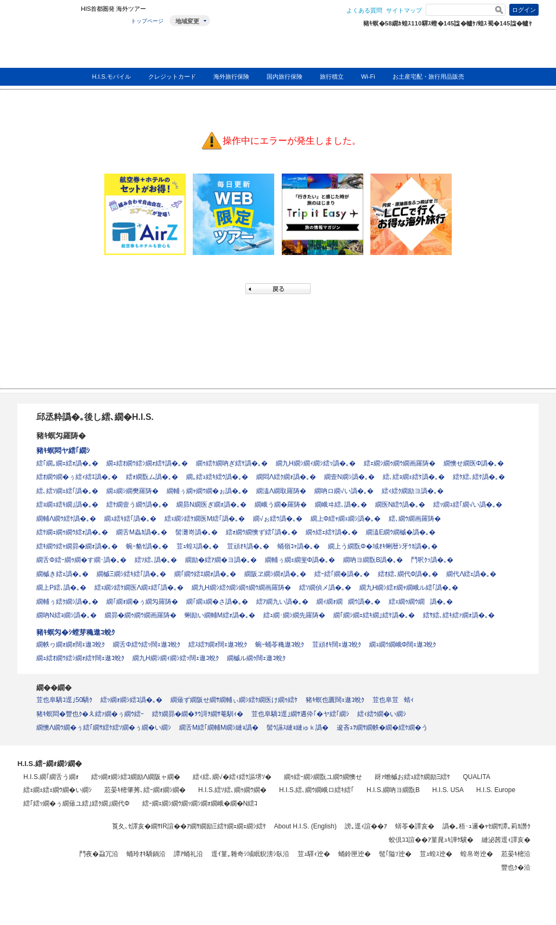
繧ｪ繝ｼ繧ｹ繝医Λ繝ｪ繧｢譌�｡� (139, 587)
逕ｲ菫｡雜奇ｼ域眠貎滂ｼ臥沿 (250, 854)
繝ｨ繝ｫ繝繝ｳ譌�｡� (349, 601)
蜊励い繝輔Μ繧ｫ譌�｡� (220, 615)
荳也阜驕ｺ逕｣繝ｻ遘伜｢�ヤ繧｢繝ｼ (300, 714)
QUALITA (476, 777)
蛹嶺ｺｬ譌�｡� (298, 546)
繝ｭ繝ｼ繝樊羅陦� (132, 491)
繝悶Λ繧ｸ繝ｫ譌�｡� (286, 477)
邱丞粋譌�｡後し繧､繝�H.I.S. (95, 417)
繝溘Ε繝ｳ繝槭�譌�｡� (400, 532)
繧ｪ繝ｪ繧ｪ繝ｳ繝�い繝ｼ (57, 790)
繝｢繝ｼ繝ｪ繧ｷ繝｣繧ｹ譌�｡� (374, 615)
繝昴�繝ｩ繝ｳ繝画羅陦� (140, 615)
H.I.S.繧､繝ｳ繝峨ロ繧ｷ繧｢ (316, 790)
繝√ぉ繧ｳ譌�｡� (277, 518)
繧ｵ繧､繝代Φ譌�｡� (408, 574)
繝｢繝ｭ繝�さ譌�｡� (217, 601)
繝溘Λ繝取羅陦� (281, 491)
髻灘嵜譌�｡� (196, 532)
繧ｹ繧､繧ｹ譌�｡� (479, 477)
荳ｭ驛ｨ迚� (314, 854)
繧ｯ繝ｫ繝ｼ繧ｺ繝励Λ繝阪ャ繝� (135, 777)
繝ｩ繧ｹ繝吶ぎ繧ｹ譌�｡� (232, 463)
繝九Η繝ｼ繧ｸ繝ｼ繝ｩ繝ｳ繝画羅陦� (241, 587)
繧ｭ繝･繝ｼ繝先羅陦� (294, 615)
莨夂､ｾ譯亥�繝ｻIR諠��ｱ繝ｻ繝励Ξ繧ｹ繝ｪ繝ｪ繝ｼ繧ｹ (189, 826)
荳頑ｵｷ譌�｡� (248, 546)
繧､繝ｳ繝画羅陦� (415, 518)
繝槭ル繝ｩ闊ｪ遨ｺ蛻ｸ (256, 658)
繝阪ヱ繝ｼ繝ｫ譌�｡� (275, 574)
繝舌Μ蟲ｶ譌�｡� (141, 532)
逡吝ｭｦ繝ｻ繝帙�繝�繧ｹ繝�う (382, 727)
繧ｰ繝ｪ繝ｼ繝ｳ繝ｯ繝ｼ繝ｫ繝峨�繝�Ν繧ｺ (200, 803)
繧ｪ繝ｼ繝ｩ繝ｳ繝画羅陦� (399, 463)
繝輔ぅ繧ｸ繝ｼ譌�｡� (67, 601)
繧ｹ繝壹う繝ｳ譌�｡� (137, 504)
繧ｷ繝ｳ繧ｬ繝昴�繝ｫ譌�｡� (77, 546)
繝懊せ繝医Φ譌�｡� (474, 463)
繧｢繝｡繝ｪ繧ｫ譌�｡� (67, 463)
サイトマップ (404, 10)
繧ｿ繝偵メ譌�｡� (325, 587)
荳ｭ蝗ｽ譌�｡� (197, 546)
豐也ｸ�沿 (515, 867)
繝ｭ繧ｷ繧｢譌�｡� (130, 518)
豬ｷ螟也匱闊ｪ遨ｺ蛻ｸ (335, 700)
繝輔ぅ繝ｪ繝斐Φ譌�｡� (300, 560)
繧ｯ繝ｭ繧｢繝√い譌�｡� (467, 504)
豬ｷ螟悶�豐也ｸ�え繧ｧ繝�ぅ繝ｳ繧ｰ (90, 714)
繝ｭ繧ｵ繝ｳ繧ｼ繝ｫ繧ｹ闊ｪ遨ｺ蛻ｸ (80, 658)
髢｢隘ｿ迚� (395, 854)
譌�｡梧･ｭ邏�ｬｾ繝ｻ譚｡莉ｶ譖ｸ (486, 826)
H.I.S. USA (448, 790)
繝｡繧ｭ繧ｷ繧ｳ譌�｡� (217, 477)
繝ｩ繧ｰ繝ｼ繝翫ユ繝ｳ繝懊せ (323, 777)
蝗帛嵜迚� (476, 854)
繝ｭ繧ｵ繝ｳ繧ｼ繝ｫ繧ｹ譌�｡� (147, 463)
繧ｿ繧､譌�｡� (156, 560)
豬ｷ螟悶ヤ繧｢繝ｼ (63, 450)
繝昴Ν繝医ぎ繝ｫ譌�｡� (211, 504)
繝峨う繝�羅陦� (281, 504)
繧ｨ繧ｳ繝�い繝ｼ (381, 714)
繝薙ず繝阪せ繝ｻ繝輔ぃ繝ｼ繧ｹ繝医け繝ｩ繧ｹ (234, 700)
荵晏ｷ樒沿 (515, 854)
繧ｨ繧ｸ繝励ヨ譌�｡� (413, 491)
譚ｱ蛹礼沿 (188, 854)
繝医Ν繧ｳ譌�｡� (400, 504)
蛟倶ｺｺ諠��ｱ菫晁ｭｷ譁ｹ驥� (431, 840)
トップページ (147, 21)
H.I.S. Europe (495, 790)
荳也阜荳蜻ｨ (393, 700)
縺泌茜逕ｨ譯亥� (506, 840)
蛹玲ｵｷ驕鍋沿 (146, 854)
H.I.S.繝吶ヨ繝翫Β (393, 790)
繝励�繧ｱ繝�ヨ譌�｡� (221, 560)
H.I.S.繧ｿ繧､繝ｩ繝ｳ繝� (232, 790)
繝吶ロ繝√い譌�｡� (344, 491)
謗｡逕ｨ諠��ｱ (366, 826)
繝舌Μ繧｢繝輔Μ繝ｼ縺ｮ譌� (218, 727)
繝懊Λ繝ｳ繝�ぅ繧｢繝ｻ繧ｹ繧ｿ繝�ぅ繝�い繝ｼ (103, 727)
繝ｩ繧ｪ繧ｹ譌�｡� (332, 532)
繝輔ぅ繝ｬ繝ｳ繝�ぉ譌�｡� (207, 491)
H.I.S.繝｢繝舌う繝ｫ (51, 777)
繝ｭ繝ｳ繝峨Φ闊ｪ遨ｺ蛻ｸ (403, 644)
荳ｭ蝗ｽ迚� (436, 854)
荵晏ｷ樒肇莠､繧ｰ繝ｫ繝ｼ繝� (145, 790)
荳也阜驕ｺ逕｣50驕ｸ (64, 700)
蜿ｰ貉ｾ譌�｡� (147, 546)
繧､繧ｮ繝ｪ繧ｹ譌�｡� (414, 477)
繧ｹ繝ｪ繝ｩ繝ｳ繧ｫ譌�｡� (72, 532)
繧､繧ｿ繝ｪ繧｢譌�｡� (67, 491)
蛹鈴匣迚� (354, 854)
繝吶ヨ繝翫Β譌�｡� (373, 560)
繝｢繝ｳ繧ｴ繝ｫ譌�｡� (205, 574)
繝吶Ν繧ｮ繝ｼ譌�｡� (66, 615)
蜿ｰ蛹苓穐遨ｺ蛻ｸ (279, 644)
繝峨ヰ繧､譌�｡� (341, 504)
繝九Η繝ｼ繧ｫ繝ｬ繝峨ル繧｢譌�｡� (409, 587)
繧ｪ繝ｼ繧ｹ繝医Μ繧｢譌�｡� (205, 518)
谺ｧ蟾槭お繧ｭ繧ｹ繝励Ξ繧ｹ (413, 777)
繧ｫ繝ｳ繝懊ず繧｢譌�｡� (262, 532)
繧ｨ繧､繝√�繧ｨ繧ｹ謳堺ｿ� (232, 777)
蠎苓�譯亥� (414, 826)
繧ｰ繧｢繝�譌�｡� (342, 574)
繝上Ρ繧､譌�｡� (61, 587)
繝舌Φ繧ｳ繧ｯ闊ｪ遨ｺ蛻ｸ (146, 644)
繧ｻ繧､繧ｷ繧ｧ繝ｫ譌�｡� (459, 615)
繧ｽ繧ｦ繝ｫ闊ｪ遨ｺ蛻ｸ (217, 644)
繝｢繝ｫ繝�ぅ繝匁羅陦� (142, 601)
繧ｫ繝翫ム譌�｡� (152, 477)
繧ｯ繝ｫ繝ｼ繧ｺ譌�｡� (131, 700)
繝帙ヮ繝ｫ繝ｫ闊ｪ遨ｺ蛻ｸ (70, 644)
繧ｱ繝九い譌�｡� (282, 601)
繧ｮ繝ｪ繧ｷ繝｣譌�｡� (67, 504)
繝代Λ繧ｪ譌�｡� (471, 574)
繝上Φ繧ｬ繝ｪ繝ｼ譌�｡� (346, 518)
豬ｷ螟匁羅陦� (61, 435)
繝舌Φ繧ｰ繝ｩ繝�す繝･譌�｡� (81, 560)
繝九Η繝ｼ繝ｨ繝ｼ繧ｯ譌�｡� (316, 463)
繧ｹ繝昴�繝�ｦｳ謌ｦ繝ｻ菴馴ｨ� (197, 714)
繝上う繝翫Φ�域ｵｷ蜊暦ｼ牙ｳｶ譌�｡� (383, 546)
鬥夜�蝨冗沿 (98, 854)
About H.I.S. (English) (305, 826)
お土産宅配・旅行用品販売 (428, 76)
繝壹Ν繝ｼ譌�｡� (349, 477)
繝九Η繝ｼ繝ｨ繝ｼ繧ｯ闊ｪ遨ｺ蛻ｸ (175, 658)
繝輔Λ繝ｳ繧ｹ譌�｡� (66, 518)
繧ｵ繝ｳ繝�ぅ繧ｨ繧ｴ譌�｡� (77, 477)
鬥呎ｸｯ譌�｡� (432, 560)
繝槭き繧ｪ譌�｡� (62, 574)
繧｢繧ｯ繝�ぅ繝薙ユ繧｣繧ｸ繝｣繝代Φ (76, 803)
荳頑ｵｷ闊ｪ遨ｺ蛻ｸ (336, 644)
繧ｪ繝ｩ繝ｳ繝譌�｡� (421, 601)
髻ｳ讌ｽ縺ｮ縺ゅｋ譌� (297, 727)
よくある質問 (364, 10)
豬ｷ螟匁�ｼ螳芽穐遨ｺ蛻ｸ (75, 632)
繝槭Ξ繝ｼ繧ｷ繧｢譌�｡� (131, 574)
